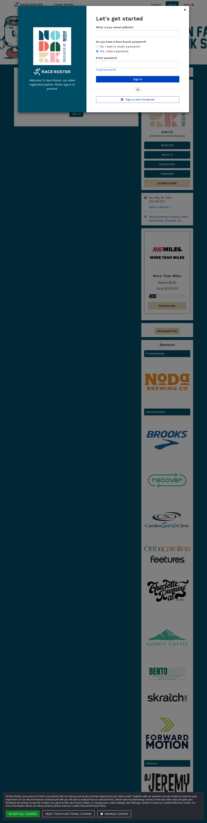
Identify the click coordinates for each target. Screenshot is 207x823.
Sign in (137, 79)
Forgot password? (106, 69)
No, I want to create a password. (120, 46)
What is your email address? (115, 27)
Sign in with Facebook (137, 99)
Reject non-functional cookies (68, 814)
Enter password (106, 58)
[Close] (185, 10)
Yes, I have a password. (114, 51)
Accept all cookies (23, 814)
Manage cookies (114, 814)
